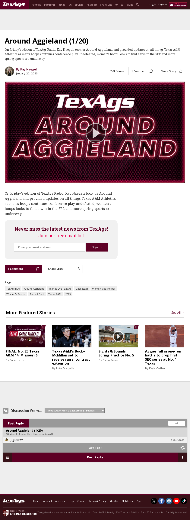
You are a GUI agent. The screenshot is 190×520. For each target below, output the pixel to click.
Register (162, 4)
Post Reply (16, 423)
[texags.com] (14, 4)
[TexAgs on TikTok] (184, 501)
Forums (36, 4)
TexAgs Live (13, 288)
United (119, 4)
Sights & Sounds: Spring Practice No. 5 (116, 353)
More (130, 4)
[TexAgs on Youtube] (176, 501)
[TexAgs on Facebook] (161, 501)
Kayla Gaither (157, 368)
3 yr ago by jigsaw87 (43, 434)
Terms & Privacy (97, 501)
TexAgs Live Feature (60, 288)
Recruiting (65, 4)
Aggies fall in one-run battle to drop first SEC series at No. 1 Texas (163, 357)
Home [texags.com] (36, 501)
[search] (138, 4)
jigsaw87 (17, 440)
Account (47, 501)
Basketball (82, 288)
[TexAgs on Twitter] (154, 501)
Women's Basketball (104, 288)
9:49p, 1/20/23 (177, 440)
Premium (92, 4)
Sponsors (106, 4)
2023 (68, 294)
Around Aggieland (34, 288)
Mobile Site (128, 501)
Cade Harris (17, 360)
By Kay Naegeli (26, 69)
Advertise (60, 501)
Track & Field (37, 294)
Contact (81, 501)
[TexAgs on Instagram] (169, 501)
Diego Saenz (110, 360)
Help (71, 501)
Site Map (114, 501)
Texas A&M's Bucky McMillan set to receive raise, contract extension (71, 357)
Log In (153, 4)
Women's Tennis (15, 294)
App (139, 501)
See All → (177, 312)
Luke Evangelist (65, 368)
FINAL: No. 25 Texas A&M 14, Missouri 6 (22, 353)
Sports (79, 4)
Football (49, 4)
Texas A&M (54, 294)
